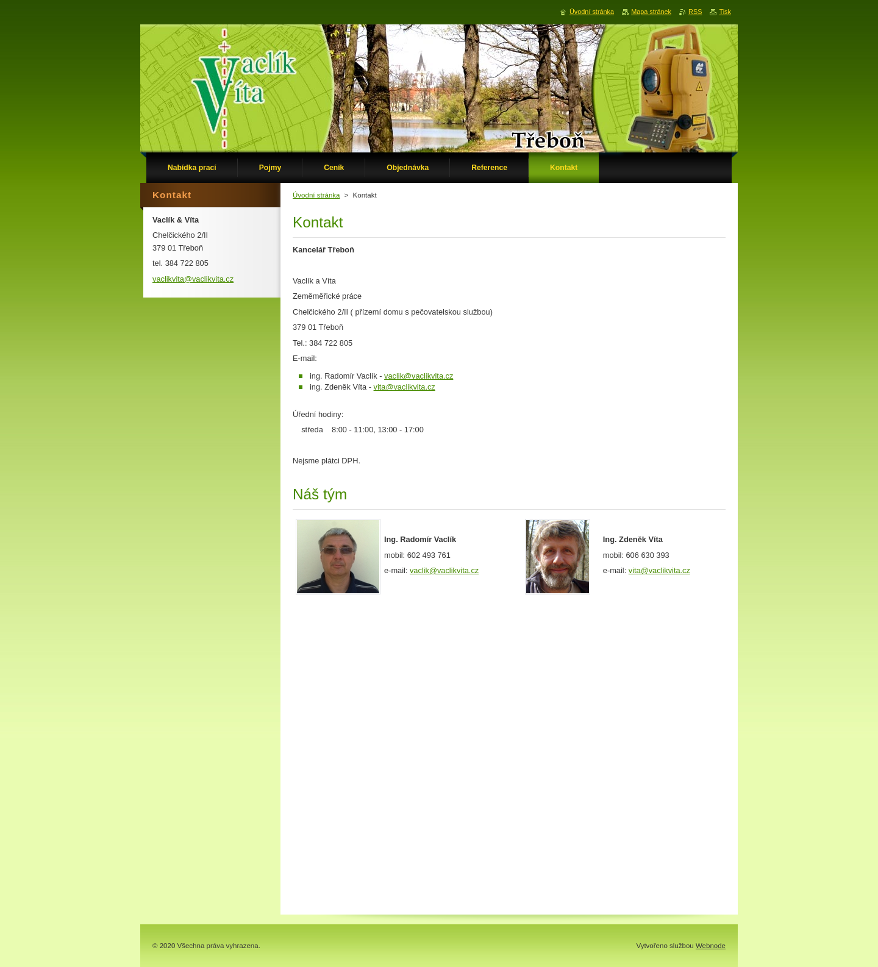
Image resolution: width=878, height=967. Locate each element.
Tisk (725, 11)
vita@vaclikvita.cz (404, 386)
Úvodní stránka (316, 195)
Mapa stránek (651, 11)
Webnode (711, 945)
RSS (695, 11)
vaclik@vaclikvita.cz (418, 375)
